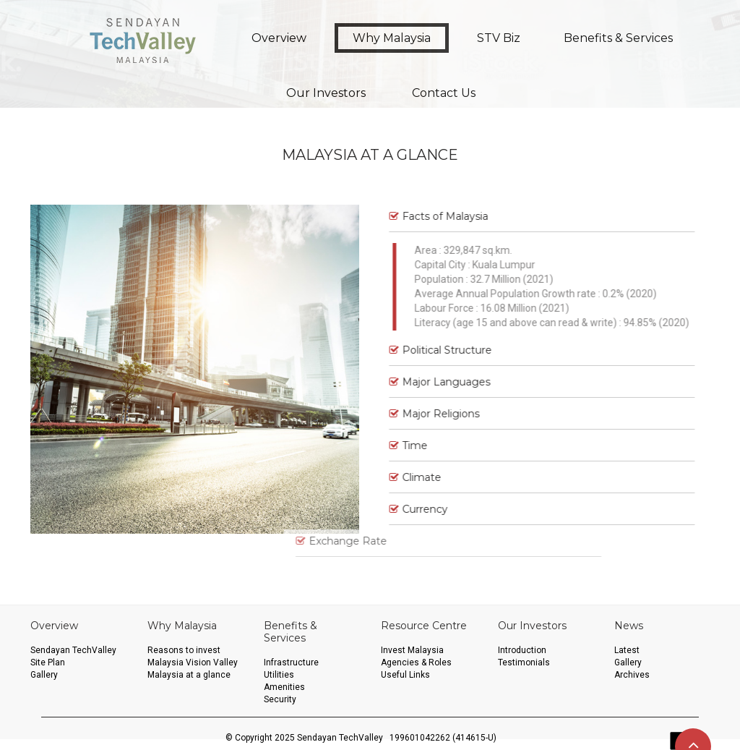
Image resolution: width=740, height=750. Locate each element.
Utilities (279, 675)
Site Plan (47, 662)
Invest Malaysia (412, 650)
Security (280, 699)
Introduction (522, 650)
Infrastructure (291, 662)
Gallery (44, 675)
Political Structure (430, 350)
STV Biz (498, 38)
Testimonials (524, 662)
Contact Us (444, 93)
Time (398, 445)
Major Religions (424, 413)
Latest (627, 650)
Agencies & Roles (416, 662)
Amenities (284, 687)
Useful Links (405, 675)
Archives (632, 675)
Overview (278, 38)
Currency (408, 509)
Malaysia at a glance (189, 675)
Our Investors (326, 93)
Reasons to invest (183, 650)
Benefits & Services (618, 38)
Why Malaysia (392, 38)
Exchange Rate (278, 540)
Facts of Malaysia (428, 216)
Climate (405, 477)
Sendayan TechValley (73, 650)
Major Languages (430, 381)
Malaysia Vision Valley (192, 662)
